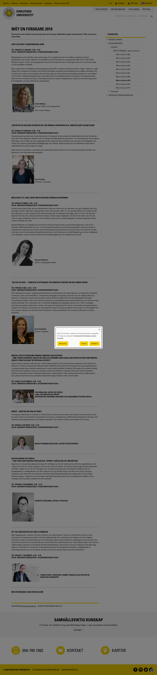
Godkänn (94, 344)
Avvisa (83, 344)
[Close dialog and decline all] (99, 328)
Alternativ (62, 344)
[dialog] (79, 337)
